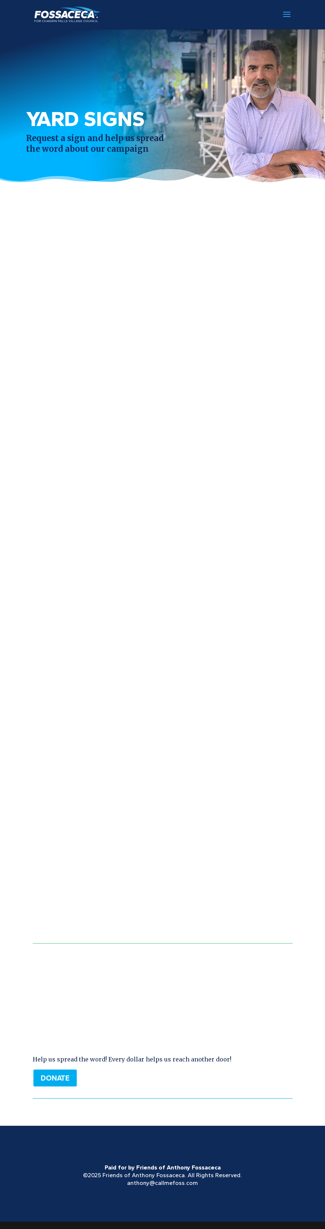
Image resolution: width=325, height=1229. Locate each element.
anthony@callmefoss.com (162, 1182)
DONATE (55, 1078)
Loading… (163, 558)
